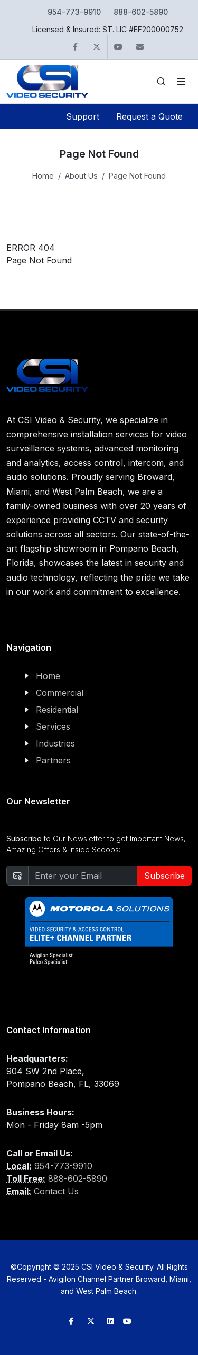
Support (82, 116)
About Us (81, 175)
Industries (55, 743)
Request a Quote (149, 116)
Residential (57, 709)
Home (43, 175)
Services (53, 726)
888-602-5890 (141, 11)
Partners (53, 760)
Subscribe (164, 875)
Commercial (59, 693)
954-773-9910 (74, 11)
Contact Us (56, 1191)
